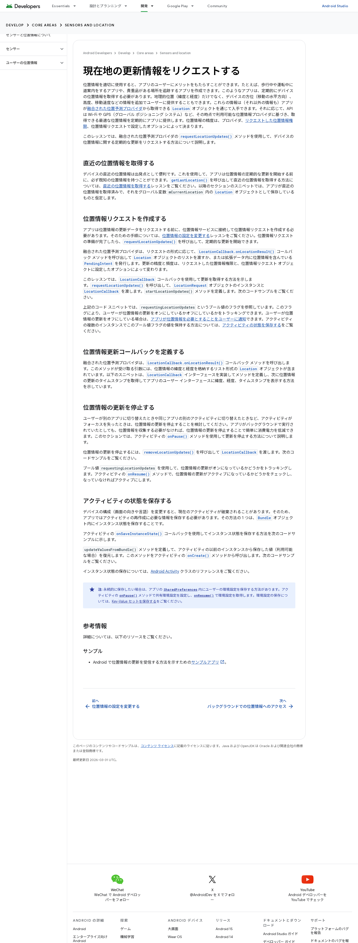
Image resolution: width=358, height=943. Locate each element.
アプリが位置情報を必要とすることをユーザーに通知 (198, 319)
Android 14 (224, 937)
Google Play (177, 6)
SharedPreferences (180, 589)
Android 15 (224, 929)
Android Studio (335, 6)
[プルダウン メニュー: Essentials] (77, 6)
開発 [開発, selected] (144, 6)
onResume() (139, 474)
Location (181, 108)
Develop (15, 25)
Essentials (61, 6)
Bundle (264, 517)
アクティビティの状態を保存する (251, 325)
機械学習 (127, 937)
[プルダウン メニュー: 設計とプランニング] (128, 6)
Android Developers (97, 53)
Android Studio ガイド (280, 934)
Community (217, 6)
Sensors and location (90, 25)
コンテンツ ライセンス (157, 746)
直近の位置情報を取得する (127, 186)
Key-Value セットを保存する (134, 601)
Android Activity (165, 571)
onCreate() (198, 555)
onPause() (177, 436)
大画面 (173, 929)
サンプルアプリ (205, 662)
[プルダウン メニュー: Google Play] (194, 6)
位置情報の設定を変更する (186, 235)
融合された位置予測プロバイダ (114, 108)
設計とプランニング (105, 6)
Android (79, 929)
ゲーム (125, 929)
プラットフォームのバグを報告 (330, 931)
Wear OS (175, 937)
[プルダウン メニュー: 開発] (154, 6)
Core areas (44, 25)
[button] (29, 49)
